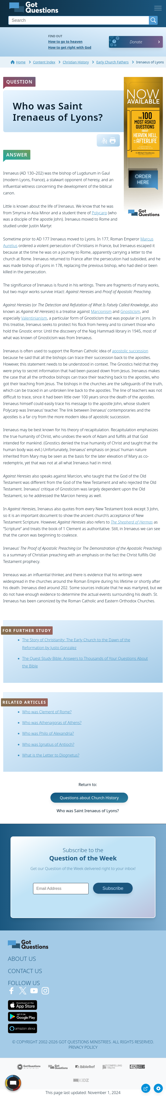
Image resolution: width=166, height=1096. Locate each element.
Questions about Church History (89, 797)
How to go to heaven (65, 41)
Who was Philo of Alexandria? (48, 733)
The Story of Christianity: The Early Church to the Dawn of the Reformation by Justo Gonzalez (76, 643)
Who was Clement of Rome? (47, 712)
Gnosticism (130, 311)
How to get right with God (69, 47)
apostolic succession (130, 351)
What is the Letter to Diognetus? (50, 755)
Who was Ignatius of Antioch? (48, 744)
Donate (136, 42)
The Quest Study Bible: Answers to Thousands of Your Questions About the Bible (85, 662)
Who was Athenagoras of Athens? (52, 722)
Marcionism (101, 311)
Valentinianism (34, 318)
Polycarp (99, 212)
